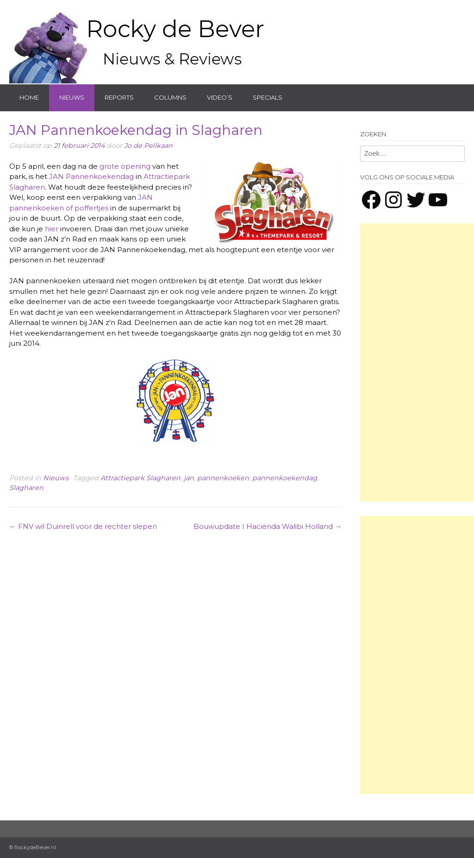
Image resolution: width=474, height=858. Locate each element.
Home (29, 97)
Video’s (219, 97)
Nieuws (71, 97)
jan (189, 478)
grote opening (125, 166)
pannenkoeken (223, 478)
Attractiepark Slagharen (140, 478)
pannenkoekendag (284, 478)
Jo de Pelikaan (148, 145)
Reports (119, 97)
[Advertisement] (417, 362)
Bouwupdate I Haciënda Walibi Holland (267, 526)
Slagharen (26, 487)
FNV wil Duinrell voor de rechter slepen (83, 526)
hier (51, 228)
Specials (267, 97)
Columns (170, 97)
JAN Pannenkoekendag (91, 176)
